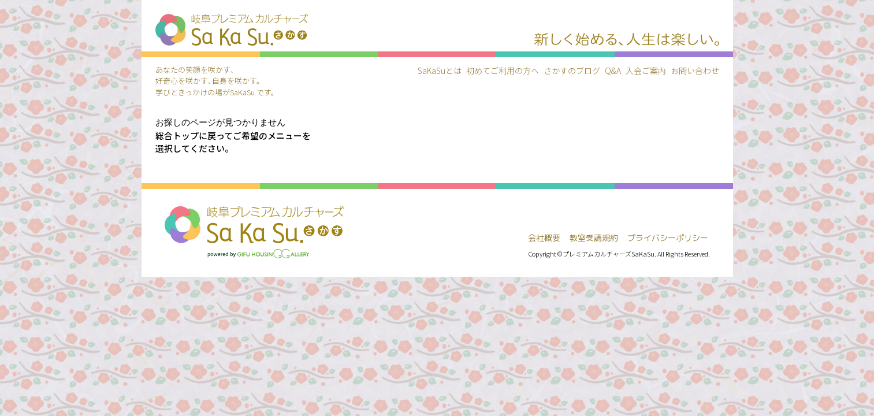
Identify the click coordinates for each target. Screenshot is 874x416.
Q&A (613, 70)
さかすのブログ (572, 70)
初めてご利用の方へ (502, 70)
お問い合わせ (695, 70)
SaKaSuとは (440, 70)
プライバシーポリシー (667, 237)
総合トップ (177, 135)
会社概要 (544, 237)
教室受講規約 (594, 237)
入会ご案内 (646, 70)
